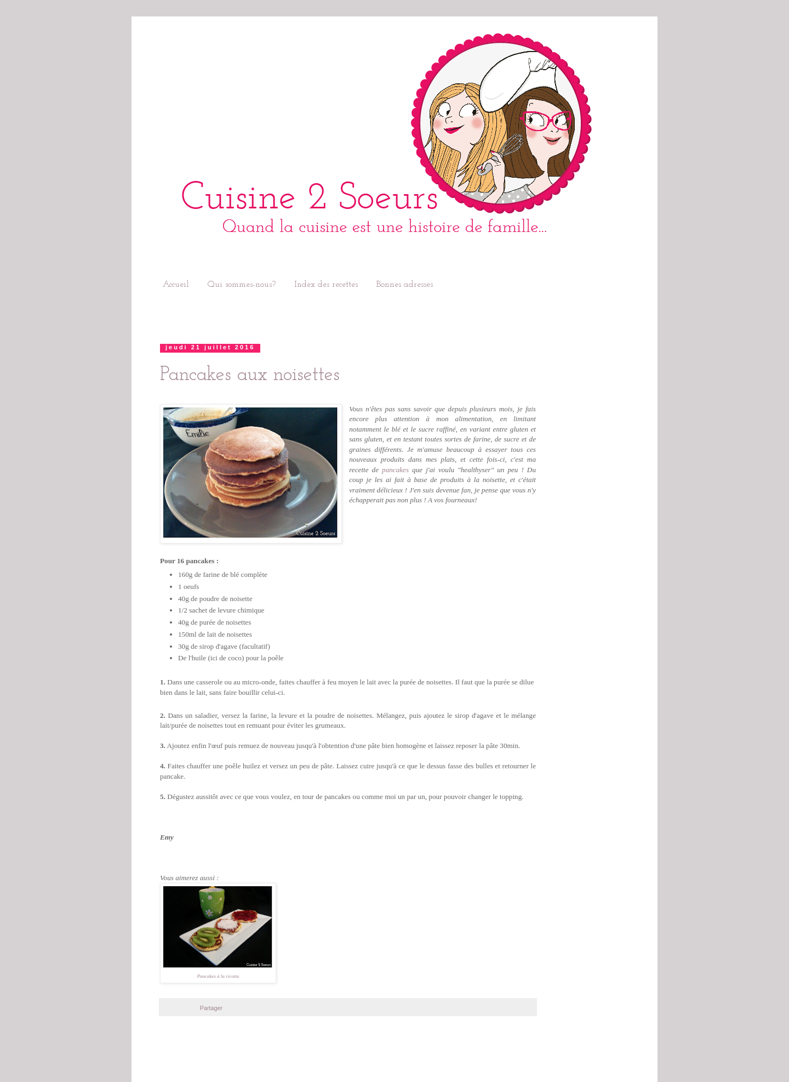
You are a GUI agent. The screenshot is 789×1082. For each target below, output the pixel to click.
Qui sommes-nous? (242, 284)
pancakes (395, 470)
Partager (211, 1008)
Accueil (176, 284)
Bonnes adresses (404, 284)
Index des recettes (326, 284)
